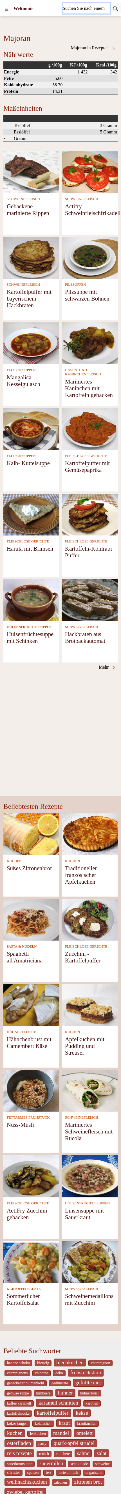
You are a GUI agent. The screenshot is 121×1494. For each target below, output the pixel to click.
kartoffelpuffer (52, 1413)
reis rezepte (19, 1453)
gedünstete (59, 1383)
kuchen (15, 1433)
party (42, 1444)
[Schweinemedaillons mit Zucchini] (90, 1261)
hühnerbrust (89, 1393)
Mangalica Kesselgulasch (23, 380)
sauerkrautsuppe (19, 1464)
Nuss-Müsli (20, 1124)
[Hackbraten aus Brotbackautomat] (90, 599)
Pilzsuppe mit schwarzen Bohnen (87, 295)
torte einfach (68, 1472)
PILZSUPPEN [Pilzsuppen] (75, 285)
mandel (61, 1433)
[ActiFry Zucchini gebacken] (31, 1176)
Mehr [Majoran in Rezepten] (107, 667)
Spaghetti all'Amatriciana (24, 957)
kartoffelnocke (18, 1413)
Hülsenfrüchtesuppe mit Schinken (30, 637)
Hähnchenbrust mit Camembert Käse (29, 1042)
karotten (92, 1403)
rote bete (63, 1454)
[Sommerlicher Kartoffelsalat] (31, 1261)
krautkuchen (86, 1423)
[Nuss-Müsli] (31, 1090)
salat (101, 1453)
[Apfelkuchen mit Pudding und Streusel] (90, 1004)
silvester (13, 1472)
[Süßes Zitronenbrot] (31, 833)
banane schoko (18, 1363)
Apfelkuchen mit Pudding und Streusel (84, 1046)
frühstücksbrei (85, 1372)
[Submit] (115, 8)
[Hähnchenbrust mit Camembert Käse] (31, 1004)
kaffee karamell (19, 1403)
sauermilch (51, 1463)
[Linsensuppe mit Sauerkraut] (90, 1176)
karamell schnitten (58, 1403)
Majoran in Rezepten (93, 47)
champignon (100, 1363)
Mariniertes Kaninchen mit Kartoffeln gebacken (89, 388)
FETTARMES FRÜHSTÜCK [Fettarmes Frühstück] (28, 1117)
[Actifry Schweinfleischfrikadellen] (90, 171)
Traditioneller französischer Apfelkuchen (81, 875)
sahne (83, 1453)
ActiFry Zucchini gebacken (27, 1213)
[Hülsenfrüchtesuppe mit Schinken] (31, 599)
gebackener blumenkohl (25, 1383)
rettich (44, 1454)
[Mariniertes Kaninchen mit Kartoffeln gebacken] (90, 342)
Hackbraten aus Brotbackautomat (85, 637)
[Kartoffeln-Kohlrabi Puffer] (90, 514)
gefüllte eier (88, 1383)
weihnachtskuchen (27, 1482)
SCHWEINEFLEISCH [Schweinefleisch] (23, 199)
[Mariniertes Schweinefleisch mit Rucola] (90, 1090)
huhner (65, 1393)
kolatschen (43, 1423)
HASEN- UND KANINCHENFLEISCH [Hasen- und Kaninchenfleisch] (83, 372)
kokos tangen (17, 1423)
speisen (33, 1472)
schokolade (79, 1464)
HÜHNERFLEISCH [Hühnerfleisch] (21, 1032)
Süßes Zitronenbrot (29, 868)
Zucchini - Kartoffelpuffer (82, 957)
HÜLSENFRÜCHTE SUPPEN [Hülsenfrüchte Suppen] (29, 627)
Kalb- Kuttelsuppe (28, 463)
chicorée (41, 1373)
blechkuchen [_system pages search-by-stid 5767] (70, 1362)
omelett (84, 1433)
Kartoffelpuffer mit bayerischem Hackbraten (29, 298)
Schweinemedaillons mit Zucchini (89, 1299)
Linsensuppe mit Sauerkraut (84, 1213)
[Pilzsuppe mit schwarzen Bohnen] (90, 257)
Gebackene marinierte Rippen (28, 209)
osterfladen (19, 1443)
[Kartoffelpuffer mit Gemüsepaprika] (90, 428)
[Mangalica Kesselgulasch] (31, 342)
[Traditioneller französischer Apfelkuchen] (90, 833)
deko (59, 1373)
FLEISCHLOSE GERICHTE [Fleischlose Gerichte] (86, 456)
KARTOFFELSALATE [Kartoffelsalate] (24, 1289)
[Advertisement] (55, 737)
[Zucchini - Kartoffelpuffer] (90, 919)
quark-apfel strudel (74, 1443)
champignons (17, 1373)
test (48, 1472)
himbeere (43, 1393)
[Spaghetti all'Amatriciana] (31, 919)
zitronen (60, 1482)
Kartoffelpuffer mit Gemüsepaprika (87, 466)
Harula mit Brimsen (30, 548)
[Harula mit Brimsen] (31, 514)
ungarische (94, 1472)
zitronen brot (88, 1482)
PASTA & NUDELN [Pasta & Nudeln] (22, 946)
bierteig (43, 1363)
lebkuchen (38, 1433)
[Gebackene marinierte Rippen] (31, 171)
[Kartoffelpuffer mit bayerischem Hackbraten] (31, 257)
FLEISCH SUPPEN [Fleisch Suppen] (21, 370)
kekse (82, 1413)
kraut (64, 1423)
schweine (102, 1464)
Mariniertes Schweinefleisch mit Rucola (89, 1131)
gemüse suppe (18, 1393)
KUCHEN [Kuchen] (14, 861)
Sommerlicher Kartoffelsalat (23, 1299)
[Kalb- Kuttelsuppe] (31, 428)
